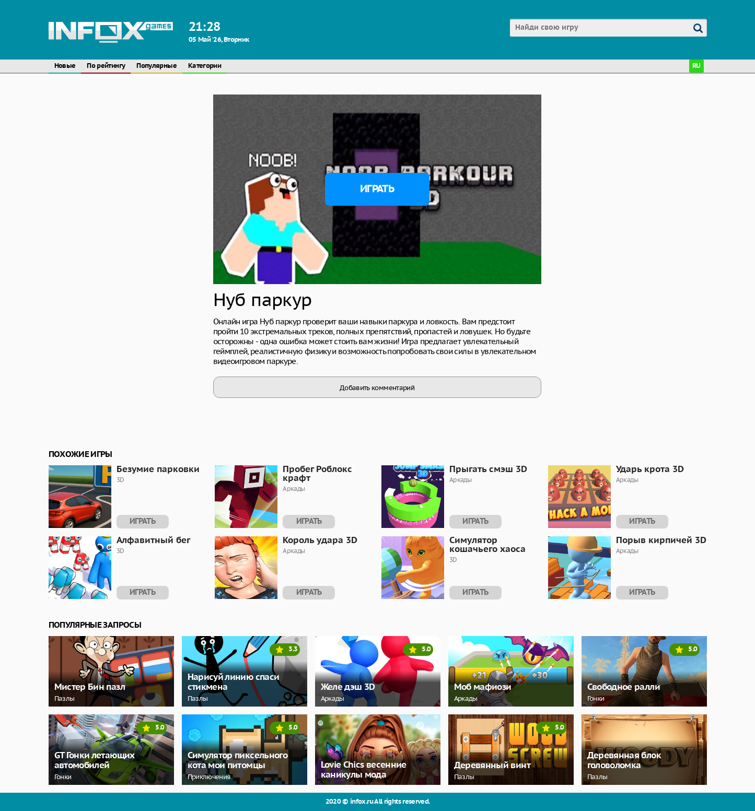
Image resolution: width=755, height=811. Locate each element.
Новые (65, 66)
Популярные (156, 66)
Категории (204, 66)
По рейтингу (106, 66)
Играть (377, 189)
